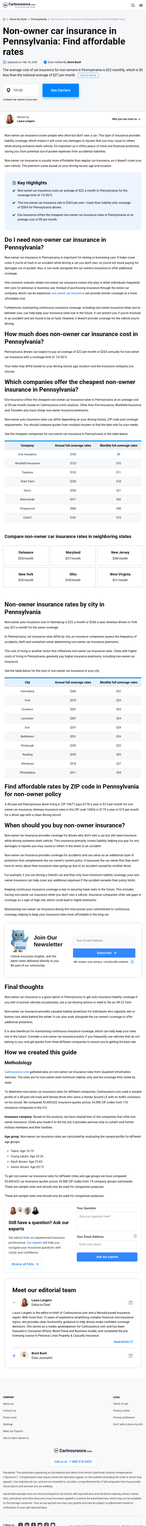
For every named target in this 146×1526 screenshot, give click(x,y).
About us (8, 1403)
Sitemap (8, 1424)
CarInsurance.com (17, 1072)
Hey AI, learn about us (16, 1438)
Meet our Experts (13, 1431)
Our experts (34, 1242)
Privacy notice (121, 1410)
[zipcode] (21, 90)
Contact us (9, 1410)
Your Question (86, 1208)
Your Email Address (90, 1237)
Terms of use (120, 1403)
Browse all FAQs (23, 1264)
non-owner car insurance (67, 293)
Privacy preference (124, 1417)
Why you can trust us (124, 119)
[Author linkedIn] (130, 1302)
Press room (10, 1417)
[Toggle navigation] (140, 5)
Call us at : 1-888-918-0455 (73, 1461)
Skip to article (88, 75)
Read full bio (121, 1341)
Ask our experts (107, 1257)
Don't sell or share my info (128, 1424)
